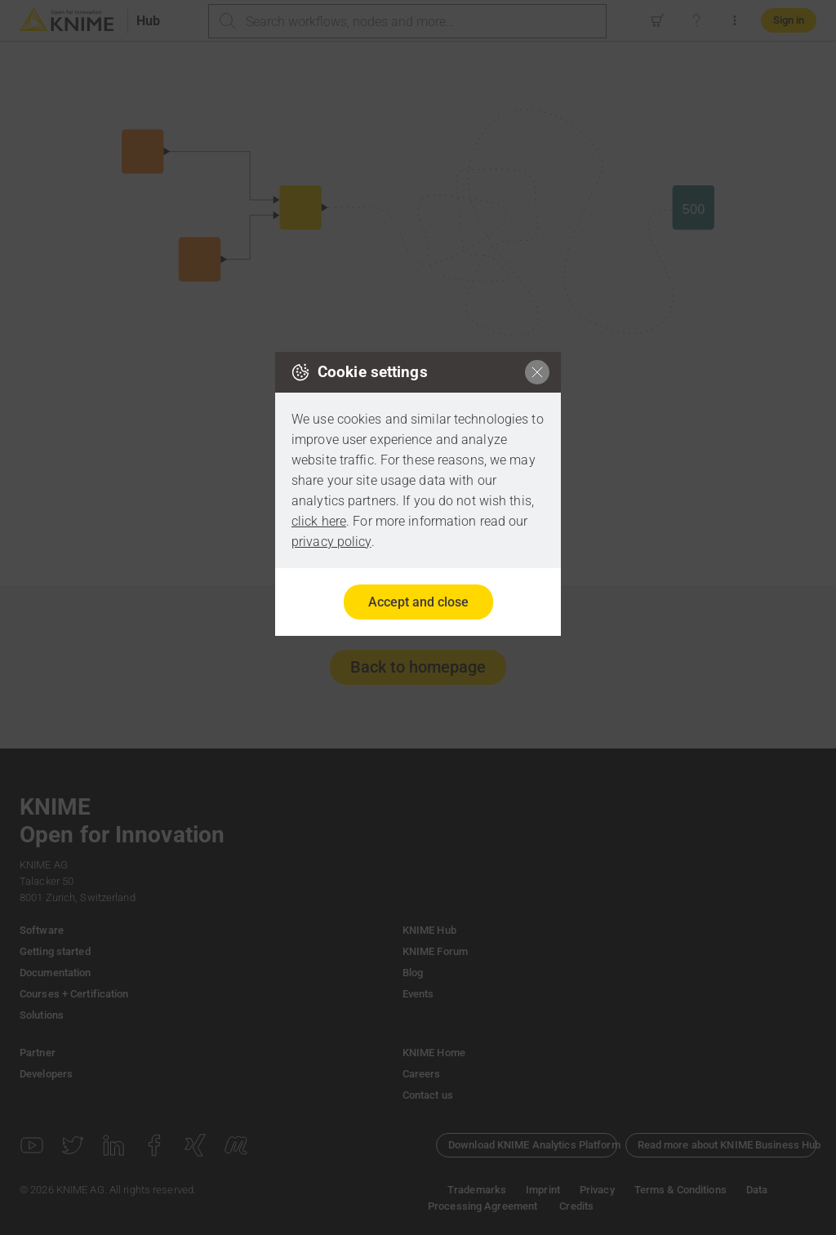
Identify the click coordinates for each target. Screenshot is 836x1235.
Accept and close (418, 602)
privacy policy (331, 541)
